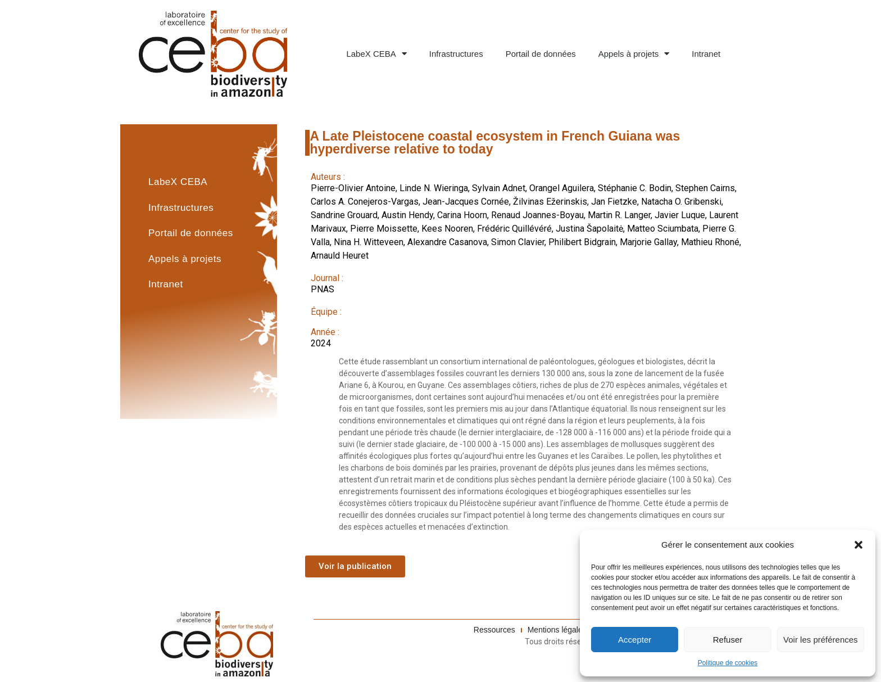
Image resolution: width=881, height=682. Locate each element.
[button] (858, 544)
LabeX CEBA (376, 54)
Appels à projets (634, 54)
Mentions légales (557, 629)
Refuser (728, 639)
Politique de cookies (728, 663)
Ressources (494, 629)
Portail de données (541, 53)
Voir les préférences (820, 639)
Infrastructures (456, 53)
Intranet (706, 53)
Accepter (634, 639)
